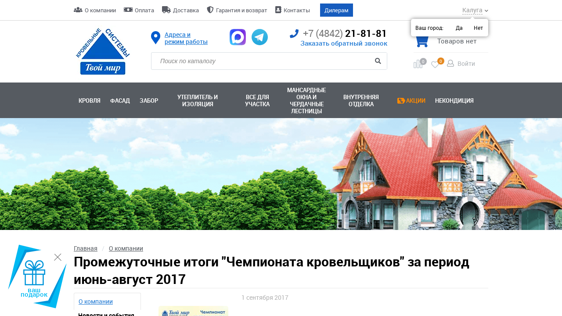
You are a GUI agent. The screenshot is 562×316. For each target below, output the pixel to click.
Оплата (144, 10)
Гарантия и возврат (241, 10)
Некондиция (454, 100)
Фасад (120, 100)
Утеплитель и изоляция (197, 100)
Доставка (186, 10)
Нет (478, 27)
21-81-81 (338, 34)
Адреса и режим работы (186, 38)
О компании (100, 10)
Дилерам (336, 10)
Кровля (90, 100)
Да (459, 27)
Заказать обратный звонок (343, 43)
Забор (149, 100)
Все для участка (257, 100)
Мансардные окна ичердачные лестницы (306, 100)
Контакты (297, 10)
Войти (466, 63)
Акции (415, 100)
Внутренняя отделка (361, 100)
